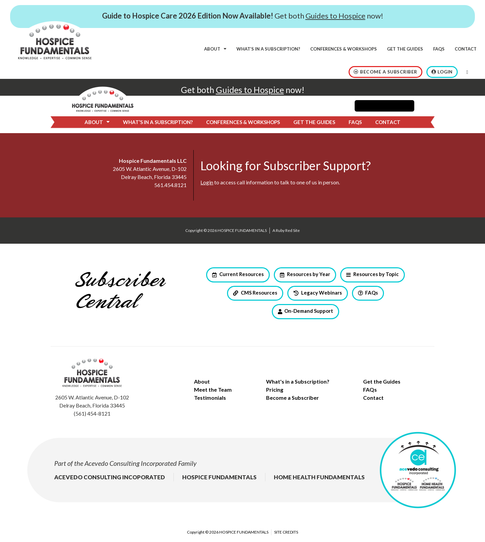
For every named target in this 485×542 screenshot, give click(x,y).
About (215, 48)
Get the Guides (405, 49)
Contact (466, 49)
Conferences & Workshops (343, 49)
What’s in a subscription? (268, 49)
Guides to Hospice (335, 15)
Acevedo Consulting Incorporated (131, 463)
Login (206, 182)
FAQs (439, 49)
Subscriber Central (119, 291)
